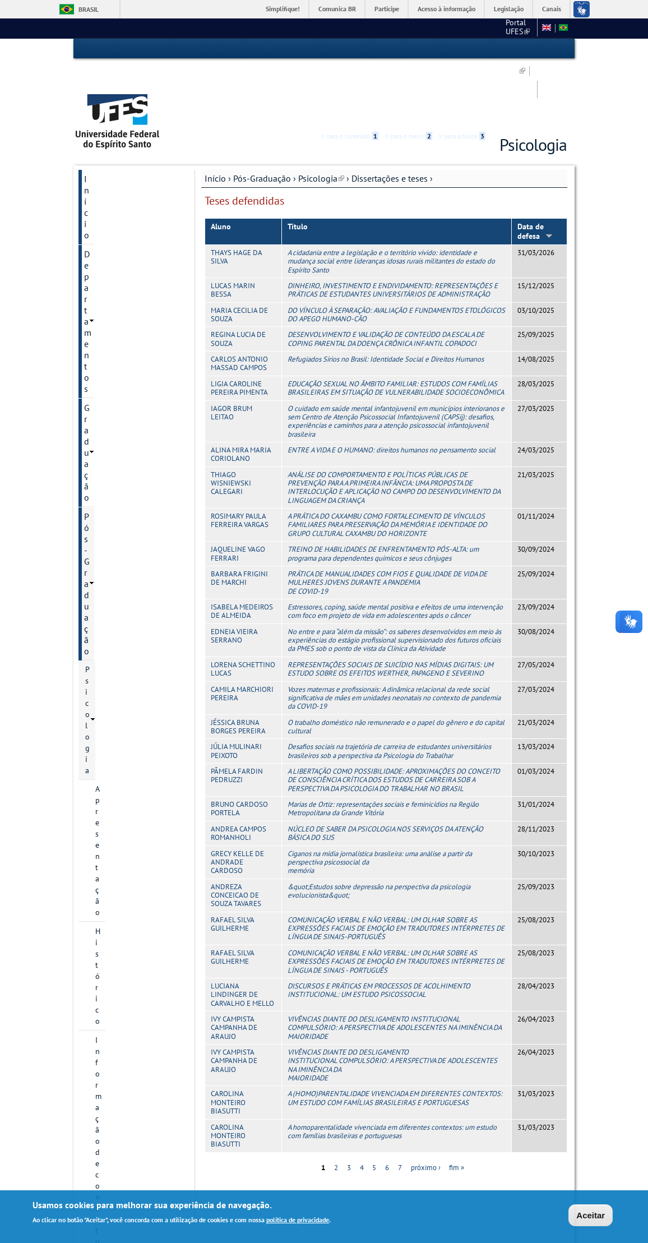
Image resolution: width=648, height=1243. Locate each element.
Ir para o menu (408, 49)
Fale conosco (511, 28)
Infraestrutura (118, 549)
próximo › (426, 1105)
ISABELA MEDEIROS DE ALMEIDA (242, 549)
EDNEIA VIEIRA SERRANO (234, 574)
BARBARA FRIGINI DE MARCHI (239, 516)
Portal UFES (344, 28)
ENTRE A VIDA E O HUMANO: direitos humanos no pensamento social (392, 387)
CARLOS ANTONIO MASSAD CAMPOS (239, 301)
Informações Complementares (123, 592)
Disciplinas (113, 492)
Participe (386, 8)
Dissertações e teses (389, 116)
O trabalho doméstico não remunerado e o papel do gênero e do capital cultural (396, 664)
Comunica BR (337, 8)
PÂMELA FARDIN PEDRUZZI (237, 713)
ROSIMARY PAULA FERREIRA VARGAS (240, 458)
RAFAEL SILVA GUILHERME (232, 862)
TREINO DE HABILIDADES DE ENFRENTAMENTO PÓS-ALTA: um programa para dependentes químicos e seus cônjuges (383, 491)
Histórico (110, 230)
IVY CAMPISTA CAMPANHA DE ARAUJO (234, 965)
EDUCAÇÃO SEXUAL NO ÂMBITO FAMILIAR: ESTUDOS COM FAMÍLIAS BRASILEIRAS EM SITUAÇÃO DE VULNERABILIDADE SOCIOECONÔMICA (396, 326)
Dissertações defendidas (126, 448)
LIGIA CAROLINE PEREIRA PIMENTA (239, 326)
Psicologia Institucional (125, 617)
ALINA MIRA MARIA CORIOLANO (241, 392)
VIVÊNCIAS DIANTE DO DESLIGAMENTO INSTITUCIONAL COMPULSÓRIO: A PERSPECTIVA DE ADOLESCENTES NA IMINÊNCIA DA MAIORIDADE (394, 965)
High (513, 49)
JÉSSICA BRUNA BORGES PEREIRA (238, 664)
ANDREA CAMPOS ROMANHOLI (238, 771)
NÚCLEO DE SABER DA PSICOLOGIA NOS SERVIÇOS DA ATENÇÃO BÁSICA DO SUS (385, 771)
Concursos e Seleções (125, 723)
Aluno (221, 164)
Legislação (509, 8)
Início (215, 116)
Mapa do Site (459, 28)
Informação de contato (134, 249)
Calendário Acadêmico (133, 530)
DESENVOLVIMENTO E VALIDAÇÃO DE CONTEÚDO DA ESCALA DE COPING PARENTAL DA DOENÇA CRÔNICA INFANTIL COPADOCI (386, 276)
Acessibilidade (500, 49)
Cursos (106, 287)
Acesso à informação (446, 8)
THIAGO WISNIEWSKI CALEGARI (231, 421)
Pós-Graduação (262, 116)
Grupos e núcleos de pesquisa (130, 380)
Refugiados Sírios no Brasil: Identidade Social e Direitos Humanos (386, 297)
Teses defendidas (134, 473)
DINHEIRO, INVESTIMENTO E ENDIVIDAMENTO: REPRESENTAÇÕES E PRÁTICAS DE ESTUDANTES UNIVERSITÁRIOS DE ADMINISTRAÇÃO (393, 228)
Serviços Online (114, 685)
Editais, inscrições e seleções (128, 330)
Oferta (106, 511)
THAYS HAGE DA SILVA (236, 195)
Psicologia (321, 116)
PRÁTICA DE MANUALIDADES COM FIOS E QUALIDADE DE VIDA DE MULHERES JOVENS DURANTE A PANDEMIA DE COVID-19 (387, 520)
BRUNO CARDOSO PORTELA (239, 746)
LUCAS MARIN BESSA (233, 228)
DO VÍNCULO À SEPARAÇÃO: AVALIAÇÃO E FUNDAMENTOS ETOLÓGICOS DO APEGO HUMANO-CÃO (396, 252)
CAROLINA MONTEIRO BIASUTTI (228, 1040)
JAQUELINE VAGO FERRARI (238, 491)
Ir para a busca (462, 49)
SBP (419, 28)
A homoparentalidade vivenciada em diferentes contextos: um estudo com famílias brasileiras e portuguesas (392, 1069)
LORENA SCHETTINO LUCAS (243, 607)
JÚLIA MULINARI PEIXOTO (236, 688)
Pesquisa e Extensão (123, 636)
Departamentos (113, 135)
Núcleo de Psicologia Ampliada (124, 661)
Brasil (88, 9)
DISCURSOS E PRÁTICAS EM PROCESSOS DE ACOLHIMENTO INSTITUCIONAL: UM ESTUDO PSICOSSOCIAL (379, 928)
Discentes (111, 568)
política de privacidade (297, 1220)
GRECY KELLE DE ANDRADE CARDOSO (237, 799)
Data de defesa (535, 169)
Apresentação (118, 211)
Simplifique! (283, 8)
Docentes (111, 355)
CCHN (388, 28)
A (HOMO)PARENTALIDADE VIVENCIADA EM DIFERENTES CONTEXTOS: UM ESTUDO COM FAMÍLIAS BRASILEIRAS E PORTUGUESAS (395, 1036)
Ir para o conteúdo (349, 49)
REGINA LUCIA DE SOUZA (238, 276)
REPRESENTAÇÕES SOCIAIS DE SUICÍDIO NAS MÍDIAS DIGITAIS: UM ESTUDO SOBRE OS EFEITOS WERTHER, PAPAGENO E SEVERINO (390, 607)
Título (298, 164)
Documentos (116, 268)
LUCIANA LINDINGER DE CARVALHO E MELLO (242, 932)
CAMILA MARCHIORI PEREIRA (242, 631)
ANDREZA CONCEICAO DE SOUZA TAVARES (236, 833)
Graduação (104, 154)
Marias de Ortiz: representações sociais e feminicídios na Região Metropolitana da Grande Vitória (383, 746)
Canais (551, 8)
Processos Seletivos (128, 306)
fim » (456, 1105)
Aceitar (590, 1215)
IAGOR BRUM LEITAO (231, 350)
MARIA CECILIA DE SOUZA (239, 252)
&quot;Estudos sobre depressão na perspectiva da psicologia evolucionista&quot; (379, 829)
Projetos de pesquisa (131, 405)
